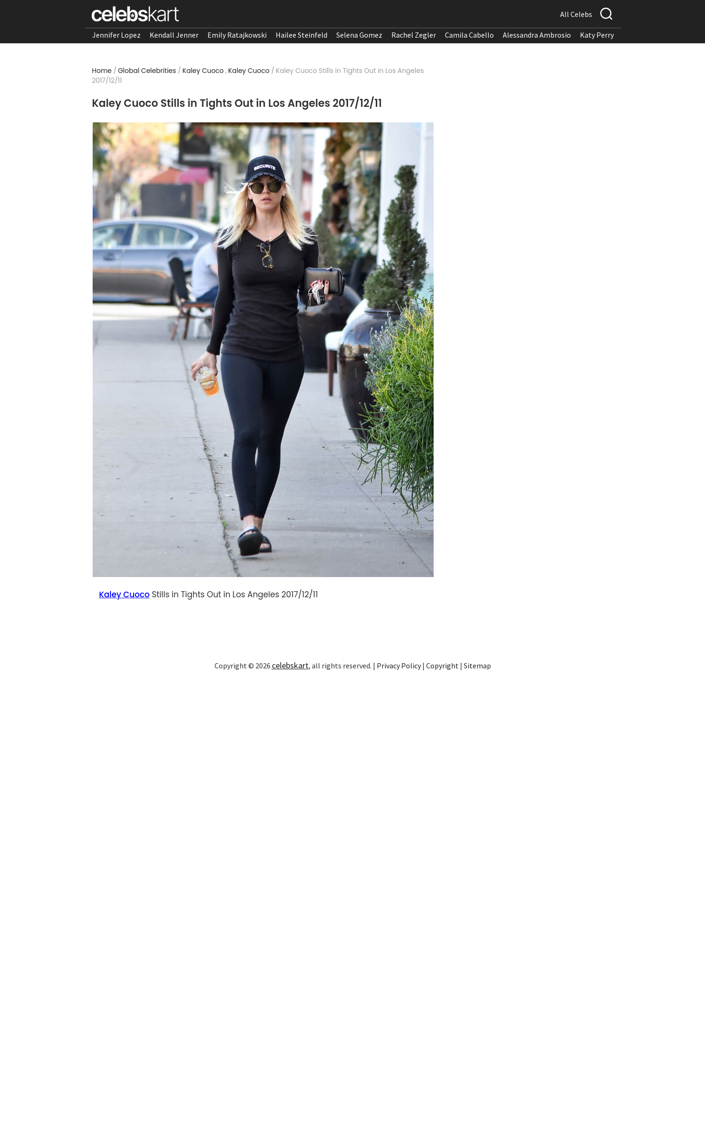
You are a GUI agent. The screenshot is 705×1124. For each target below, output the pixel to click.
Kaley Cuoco (203, 70)
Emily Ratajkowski (237, 35)
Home (102, 70)
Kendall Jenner (174, 35)
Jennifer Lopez (116, 35)
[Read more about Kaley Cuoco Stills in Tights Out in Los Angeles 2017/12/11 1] (263, 349)
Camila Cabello (469, 35)
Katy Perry (597, 35)
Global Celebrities (147, 70)
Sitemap (477, 665)
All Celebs (576, 14)
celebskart (290, 665)
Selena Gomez (359, 35)
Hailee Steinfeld (301, 35)
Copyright (442, 665)
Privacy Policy (399, 665)
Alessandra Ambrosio (537, 35)
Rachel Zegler (413, 35)
